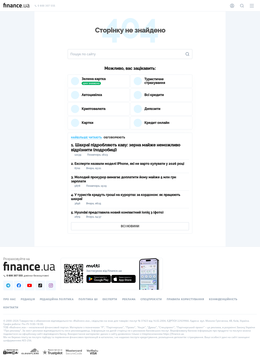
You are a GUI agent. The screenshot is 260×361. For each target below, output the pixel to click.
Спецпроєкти (151, 299)
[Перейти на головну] (16, 5)
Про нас (9, 299)
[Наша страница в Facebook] (19, 285)
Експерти (110, 299)
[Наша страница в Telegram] (8, 285)
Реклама (129, 299)
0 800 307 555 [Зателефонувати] (44, 6)
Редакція (28, 299)
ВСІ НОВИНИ (130, 226)
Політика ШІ (88, 299)
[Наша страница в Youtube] (29, 285)
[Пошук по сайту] (242, 5)
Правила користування (185, 299)
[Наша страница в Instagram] (51, 285)
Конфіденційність (223, 299)
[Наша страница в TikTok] (40, 285)
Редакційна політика (57, 299)
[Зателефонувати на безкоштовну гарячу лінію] (29, 275)
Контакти (10, 307)
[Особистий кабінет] (232, 5)
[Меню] (252, 5)
